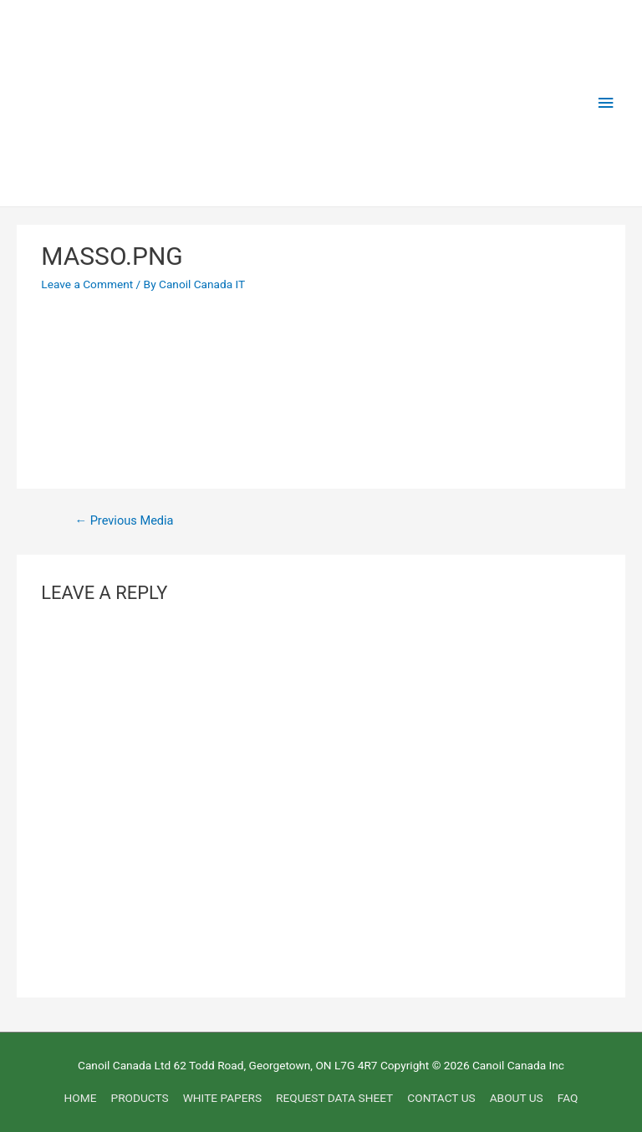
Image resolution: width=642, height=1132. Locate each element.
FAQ (568, 1097)
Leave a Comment (87, 284)
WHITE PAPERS (222, 1097)
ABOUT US (516, 1097)
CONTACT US (441, 1097)
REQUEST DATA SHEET (334, 1097)
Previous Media (123, 520)
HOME (80, 1097)
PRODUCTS (140, 1097)
